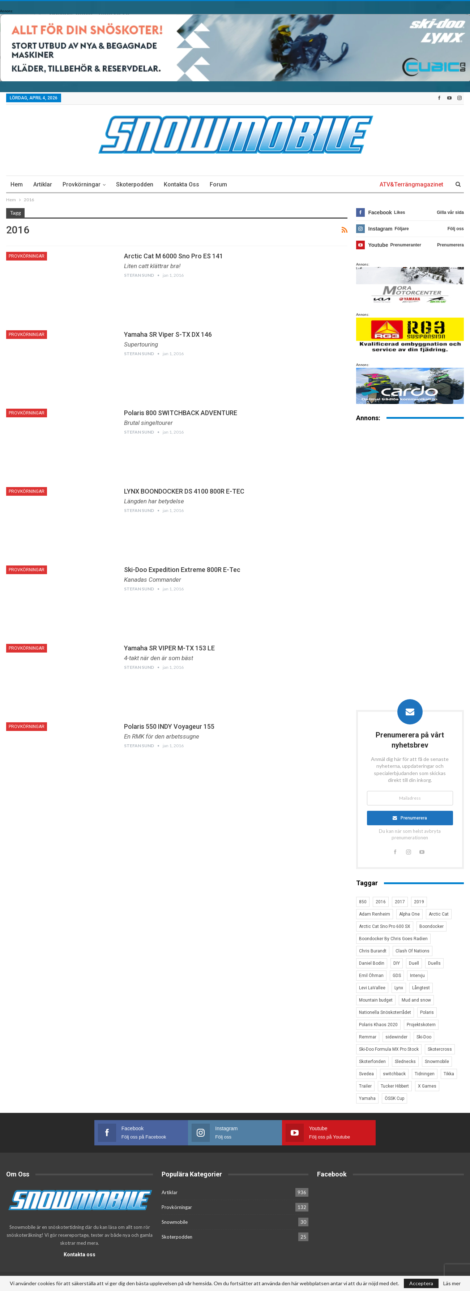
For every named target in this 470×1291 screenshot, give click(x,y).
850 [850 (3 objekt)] (363, 902)
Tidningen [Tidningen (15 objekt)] (425, 1074)
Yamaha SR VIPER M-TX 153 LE (169, 648)
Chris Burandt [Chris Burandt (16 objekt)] (372, 951)
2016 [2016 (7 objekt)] (381, 902)
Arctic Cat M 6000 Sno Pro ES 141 (173, 256)
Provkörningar (82, 184)
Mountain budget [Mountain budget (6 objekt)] (376, 1000)
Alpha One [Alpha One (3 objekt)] (409, 914)
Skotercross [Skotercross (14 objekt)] (440, 1049)
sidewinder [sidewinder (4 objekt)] (396, 1037)
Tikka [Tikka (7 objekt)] (449, 1074)
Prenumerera (414, 818)
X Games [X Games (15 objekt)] (427, 1086)
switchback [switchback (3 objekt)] (394, 1074)
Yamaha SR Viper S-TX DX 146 (168, 334)
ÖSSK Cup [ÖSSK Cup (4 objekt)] (394, 1098)
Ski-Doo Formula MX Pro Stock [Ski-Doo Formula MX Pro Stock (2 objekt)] (389, 1049)
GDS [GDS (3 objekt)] (397, 975)
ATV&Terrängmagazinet (411, 184)
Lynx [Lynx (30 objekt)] (398, 988)
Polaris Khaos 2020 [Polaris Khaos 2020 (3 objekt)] (378, 1025)
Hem (16, 184)
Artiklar (42, 184)
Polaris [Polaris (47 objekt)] (427, 1012)
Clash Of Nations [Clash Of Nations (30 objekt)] (413, 951)
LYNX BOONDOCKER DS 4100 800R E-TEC (184, 491)
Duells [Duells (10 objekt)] (434, 963)
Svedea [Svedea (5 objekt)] (366, 1074)
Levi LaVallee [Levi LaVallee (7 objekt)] (372, 988)
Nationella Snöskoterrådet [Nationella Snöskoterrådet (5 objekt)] (385, 1012)
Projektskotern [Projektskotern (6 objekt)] (421, 1025)
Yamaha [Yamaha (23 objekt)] (367, 1098)
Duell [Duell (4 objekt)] (414, 963)
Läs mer (452, 1283)
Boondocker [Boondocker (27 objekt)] (431, 926)
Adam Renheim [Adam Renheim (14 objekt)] (374, 914)
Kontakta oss (181, 184)
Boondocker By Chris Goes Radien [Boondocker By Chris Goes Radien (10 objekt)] (393, 939)
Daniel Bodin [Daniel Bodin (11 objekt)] (371, 963)
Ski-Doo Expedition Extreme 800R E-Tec (182, 569)
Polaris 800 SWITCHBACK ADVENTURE (180, 413)
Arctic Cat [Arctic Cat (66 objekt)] (439, 914)
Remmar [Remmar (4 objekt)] (367, 1037)
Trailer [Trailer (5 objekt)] (365, 1086)
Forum (218, 184)
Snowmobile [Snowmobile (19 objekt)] (437, 1061)
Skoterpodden (134, 184)
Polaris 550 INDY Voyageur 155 (169, 726)
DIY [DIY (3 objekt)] (396, 963)
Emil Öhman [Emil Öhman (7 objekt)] (371, 975)
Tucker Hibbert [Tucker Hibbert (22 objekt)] (395, 1086)
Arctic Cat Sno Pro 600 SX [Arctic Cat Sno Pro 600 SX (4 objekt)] (384, 926)
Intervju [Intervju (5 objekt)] (417, 975)
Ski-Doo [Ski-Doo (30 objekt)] (423, 1037)
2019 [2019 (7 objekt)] (419, 902)
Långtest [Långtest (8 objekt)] (421, 988)
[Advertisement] (410, 540)
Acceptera (421, 1283)
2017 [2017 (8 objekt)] (400, 902)
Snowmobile (175, 1222)
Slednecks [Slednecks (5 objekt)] (405, 1061)
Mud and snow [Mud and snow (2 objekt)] (416, 1000)
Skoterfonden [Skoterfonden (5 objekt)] (372, 1061)
